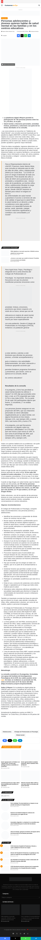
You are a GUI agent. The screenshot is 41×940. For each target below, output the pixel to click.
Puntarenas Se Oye (32, 929)
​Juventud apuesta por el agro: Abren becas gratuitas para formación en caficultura (10, 784)
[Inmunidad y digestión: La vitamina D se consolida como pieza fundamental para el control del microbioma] (5, 825)
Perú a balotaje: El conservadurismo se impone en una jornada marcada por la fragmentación (30, 918)
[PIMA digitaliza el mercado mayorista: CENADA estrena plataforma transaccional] (5, 253)
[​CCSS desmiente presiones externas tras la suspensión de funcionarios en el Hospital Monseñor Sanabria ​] (5, 868)
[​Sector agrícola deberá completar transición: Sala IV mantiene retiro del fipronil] (30, 755)
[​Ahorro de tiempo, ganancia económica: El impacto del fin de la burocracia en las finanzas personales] (5, 835)
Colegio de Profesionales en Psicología (26, 731)
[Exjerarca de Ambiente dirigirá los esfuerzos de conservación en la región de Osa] (5, 816)
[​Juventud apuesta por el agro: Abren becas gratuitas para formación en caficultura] (10, 776)
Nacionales (4, 18)
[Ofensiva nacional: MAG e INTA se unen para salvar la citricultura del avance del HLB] (30, 776)
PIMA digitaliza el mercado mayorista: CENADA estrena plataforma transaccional (8, 918)
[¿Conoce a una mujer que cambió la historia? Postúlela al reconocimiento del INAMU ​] (5, 260)
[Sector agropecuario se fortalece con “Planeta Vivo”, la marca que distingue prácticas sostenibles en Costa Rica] (10, 755)
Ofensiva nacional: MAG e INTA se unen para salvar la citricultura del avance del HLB (29, 784)
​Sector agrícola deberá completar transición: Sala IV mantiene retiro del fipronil (29, 763)
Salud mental (20, 735)
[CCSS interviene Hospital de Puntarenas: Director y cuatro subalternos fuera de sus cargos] (5, 848)
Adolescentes (7, 731)
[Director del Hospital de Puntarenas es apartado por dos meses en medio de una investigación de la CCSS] (5, 855)
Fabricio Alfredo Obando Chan (8, 31)
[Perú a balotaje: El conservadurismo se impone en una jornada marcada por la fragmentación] (5, 806)
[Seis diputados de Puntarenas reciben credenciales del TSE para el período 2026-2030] (5, 862)
